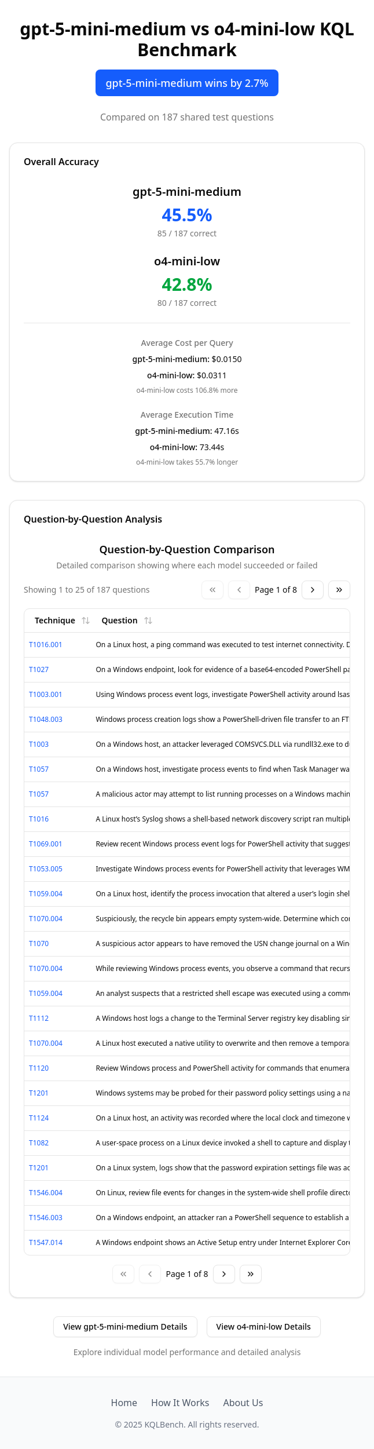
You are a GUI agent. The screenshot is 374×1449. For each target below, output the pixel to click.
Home (124, 1402)
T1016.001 (46, 644)
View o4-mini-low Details (264, 1326)
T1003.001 (46, 694)
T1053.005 (46, 869)
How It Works (180, 1402)
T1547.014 (46, 1242)
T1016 (39, 819)
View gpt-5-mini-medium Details (125, 1326)
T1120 (39, 1068)
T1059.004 (46, 894)
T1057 (39, 769)
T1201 (39, 1093)
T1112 (39, 1018)
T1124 (39, 1118)
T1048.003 (46, 719)
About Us (243, 1402)
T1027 (39, 669)
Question (126, 620)
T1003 (39, 744)
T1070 (39, 943)
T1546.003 (46, 1217)
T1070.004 (46, 919)
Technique (62, 620)
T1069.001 (46, 844)
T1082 (39, 1143)
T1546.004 (46, 1193)
